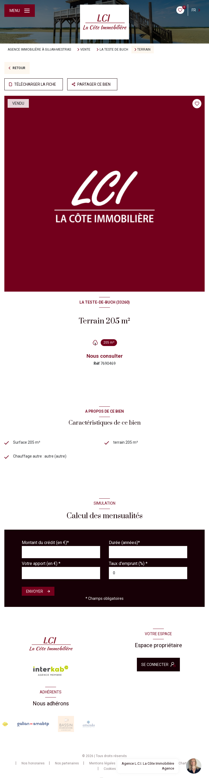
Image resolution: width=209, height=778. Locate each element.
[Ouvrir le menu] (19, 10)
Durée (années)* (124, 542)
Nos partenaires (67, 763)
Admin (131, 763)
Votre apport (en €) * (41, 563)
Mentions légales (102, 763)
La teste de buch (114, 49)
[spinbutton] (148, 573)
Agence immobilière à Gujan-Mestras (39, 49)
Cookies (110, 769)
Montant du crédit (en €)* (45, 542)
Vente (85, 49)
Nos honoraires (33, 763)
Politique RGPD (157, 763)
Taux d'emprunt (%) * (128, 563)
